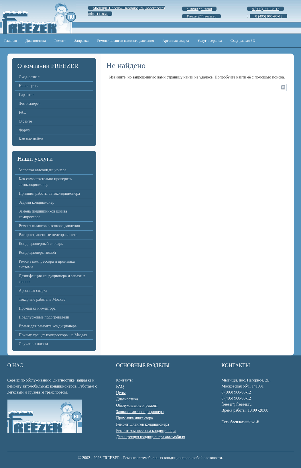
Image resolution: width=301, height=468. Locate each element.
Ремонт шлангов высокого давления (125, 40)
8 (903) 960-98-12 (236, 392)
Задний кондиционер (36, 202)
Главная (10, 40)
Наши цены (29, 86)
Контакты (124, 380)
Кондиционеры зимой (37, 252)
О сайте (25, 121)
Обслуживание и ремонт (137, 405)
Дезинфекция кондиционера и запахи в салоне (52, 279)
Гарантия (27, 95)
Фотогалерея (30, 103)
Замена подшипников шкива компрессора (43, 214)
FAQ (23, 112)
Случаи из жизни (33, 344)
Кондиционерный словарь (41, 243)
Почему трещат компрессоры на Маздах (53, 335)
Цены (120, 393)
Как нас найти (31, 139)
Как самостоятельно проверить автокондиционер (45, 182)
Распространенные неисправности (48, 235)
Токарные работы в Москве (42, 299)
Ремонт (60, 40)
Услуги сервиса (210, 40)
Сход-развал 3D (243, 40)
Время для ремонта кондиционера (48, 326)
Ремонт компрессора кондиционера (146, 430)
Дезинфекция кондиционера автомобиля (150, 437)
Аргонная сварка (175, 40)
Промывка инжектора (37, 308)
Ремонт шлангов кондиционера (142, 424)
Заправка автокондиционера (42, 170)
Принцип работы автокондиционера (49, 193)
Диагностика (35, 40)
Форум (25, 130)
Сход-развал (29, 77)
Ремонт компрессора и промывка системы (47, 264)
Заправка (81, 40)
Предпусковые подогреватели (44, 317)
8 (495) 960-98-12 (236, 398)
